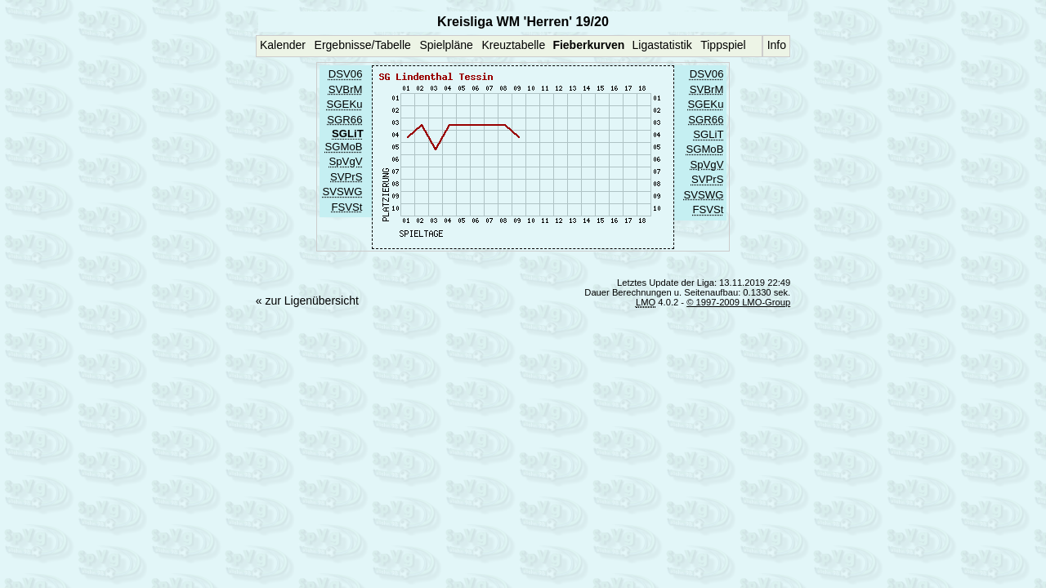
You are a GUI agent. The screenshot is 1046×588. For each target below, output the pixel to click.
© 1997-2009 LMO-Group (738, 302)
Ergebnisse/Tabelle (363, 44)
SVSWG (343, 192)
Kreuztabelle (513, 44)
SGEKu (345, 105)
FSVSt (346, 207)
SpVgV (346, 162)
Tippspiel (723, 44)
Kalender (283, 44)
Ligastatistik (661, 44)
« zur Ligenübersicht (307, 300)
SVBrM (346, 89)
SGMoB (343, 146)
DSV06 (346, 75)
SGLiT (708, 134)
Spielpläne (445, 44)
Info (776, 44)
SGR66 (344, 120)
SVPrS (346, 177)
